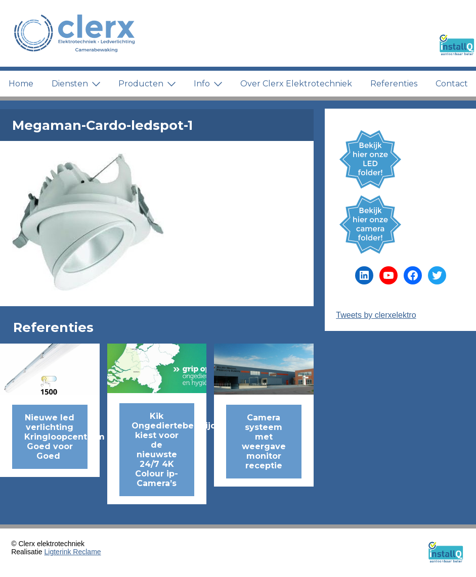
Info (208, 83)
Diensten (76, 83)
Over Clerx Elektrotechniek (296, 83)
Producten (147, 83)
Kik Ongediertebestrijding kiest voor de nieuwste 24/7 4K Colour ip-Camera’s (163, 449)
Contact (452, 83)
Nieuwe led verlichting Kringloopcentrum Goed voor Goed (56, 437)
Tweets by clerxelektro (376, 315)
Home (21, 83)
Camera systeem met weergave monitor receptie (264, 441)
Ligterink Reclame (73, 552)
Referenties (393, 83)
